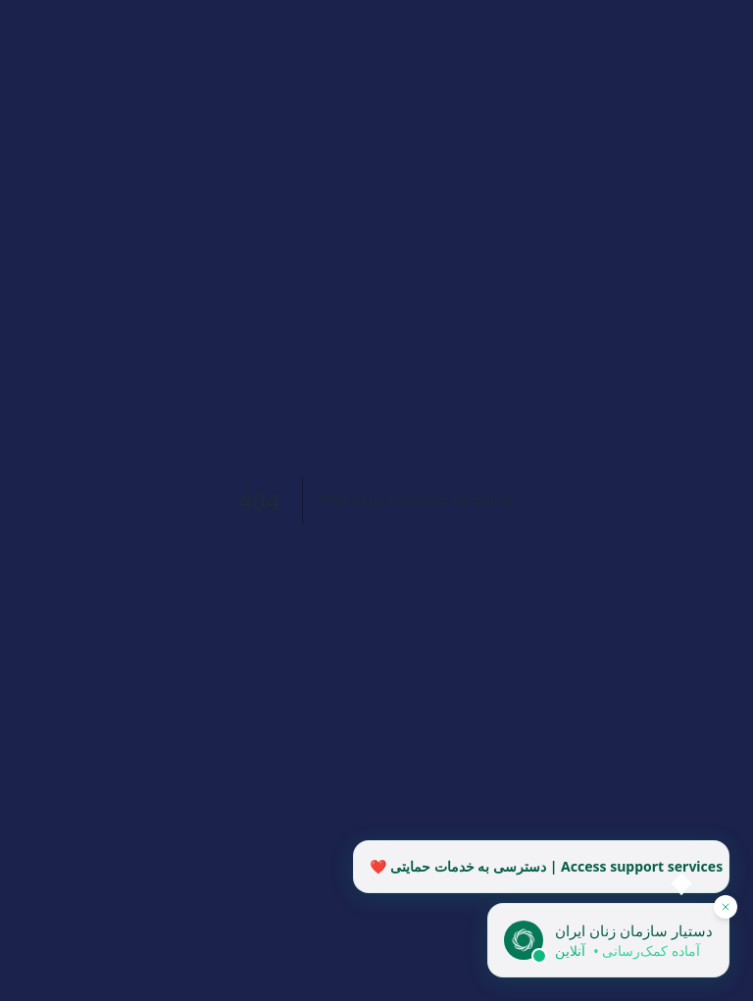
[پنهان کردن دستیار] (725, 907)
